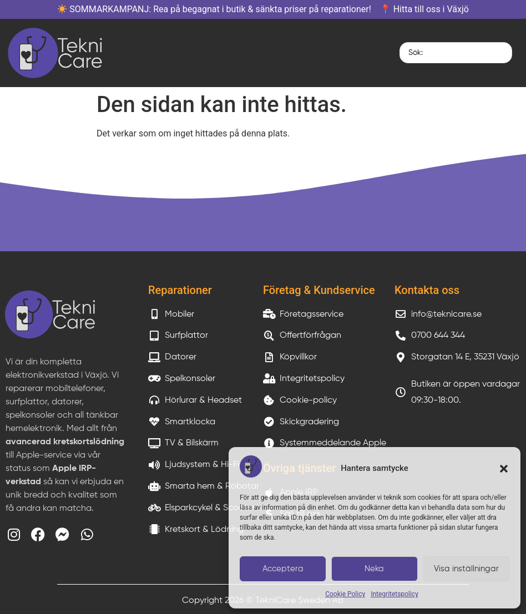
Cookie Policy (345, 594)
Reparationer (180, 290)
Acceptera (283, 569)
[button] (503, 468)
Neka (374, 569)
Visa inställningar (466, 569)
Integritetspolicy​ (394, 594)
